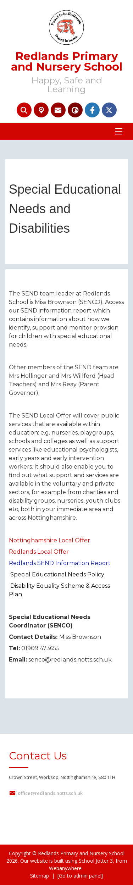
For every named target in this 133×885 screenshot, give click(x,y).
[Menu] (119, 131)
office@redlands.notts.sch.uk (50, 793)
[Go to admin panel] (80, 875)
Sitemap (39, 875)
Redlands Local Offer (39, 551)
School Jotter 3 (96, 860)
